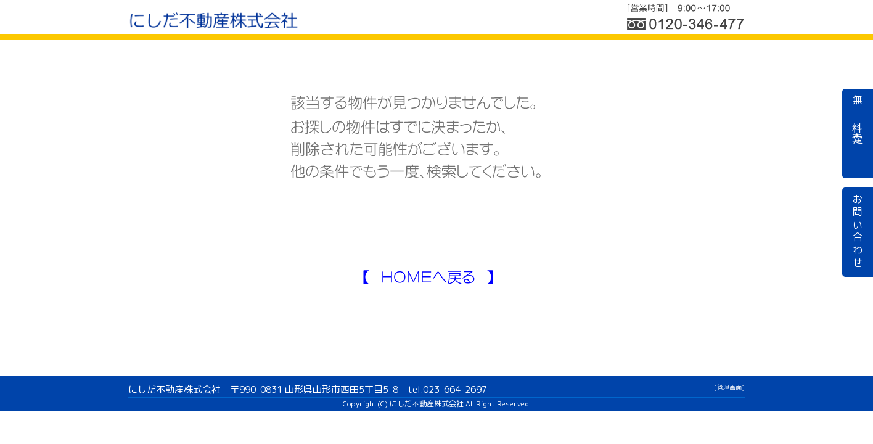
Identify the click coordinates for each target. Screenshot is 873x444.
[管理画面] (729, 387)
